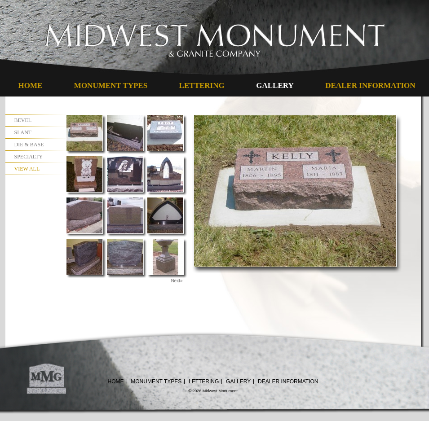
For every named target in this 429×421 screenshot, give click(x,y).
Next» (176, 280)
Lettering (202, 85)
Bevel (23, 120)
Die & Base (29, 144)
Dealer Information (370, 85)
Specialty (28, 156)
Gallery (274, 85)
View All (27, 169)
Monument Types (110, 85)
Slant (23, 132)
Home (30, 85)
